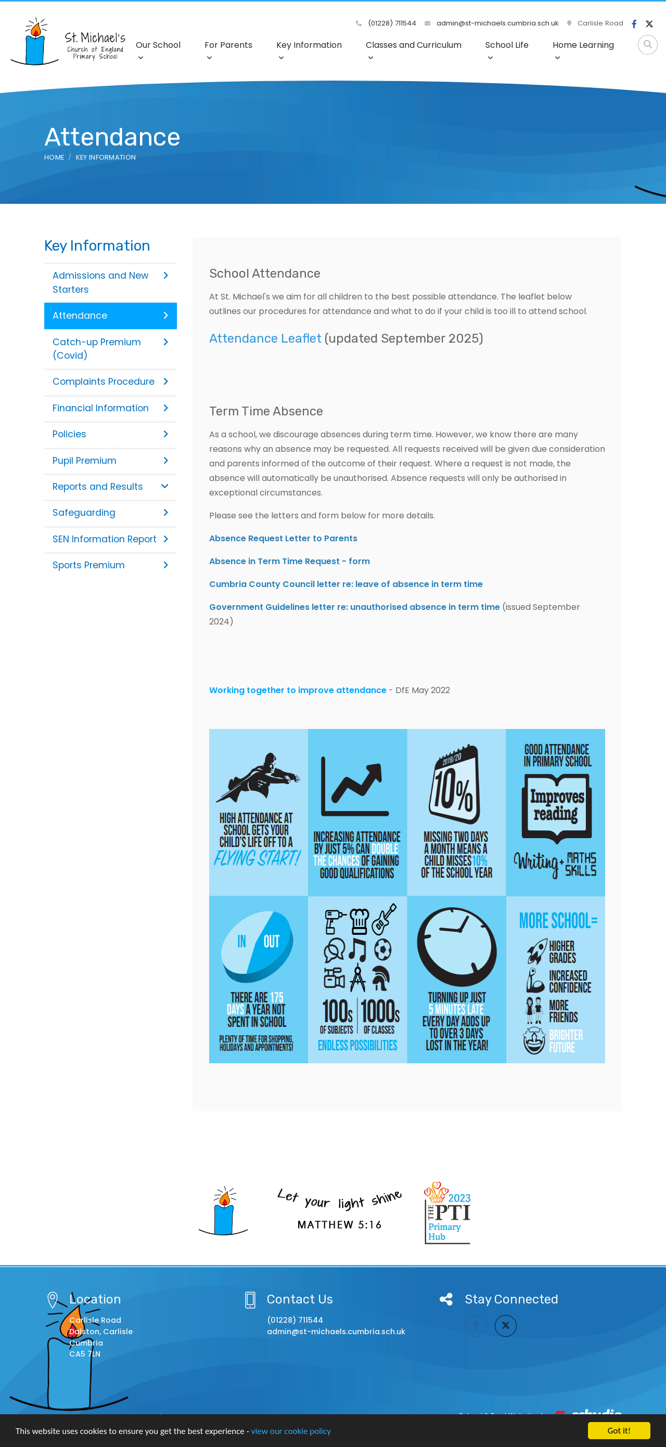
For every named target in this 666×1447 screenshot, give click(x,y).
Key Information (309, 50)
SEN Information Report (111, 539)
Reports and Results (111, 486)
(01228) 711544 (386, 23)
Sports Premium (111, 565)
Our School (158, 50)
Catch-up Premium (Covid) (111, 349)
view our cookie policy (291, 1431)
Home (54, 157)
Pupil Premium (111, 460)
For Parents (228, 50)
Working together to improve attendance (298, 690)
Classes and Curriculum (414, 50)
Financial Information (111, 408)
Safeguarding (111, 512)
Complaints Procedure (111, 381)
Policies (111, 434)
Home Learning (583, 50)
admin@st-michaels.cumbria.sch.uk (492, 23)
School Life (507, 50)
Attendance (111, 315)
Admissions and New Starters (111, 282)
